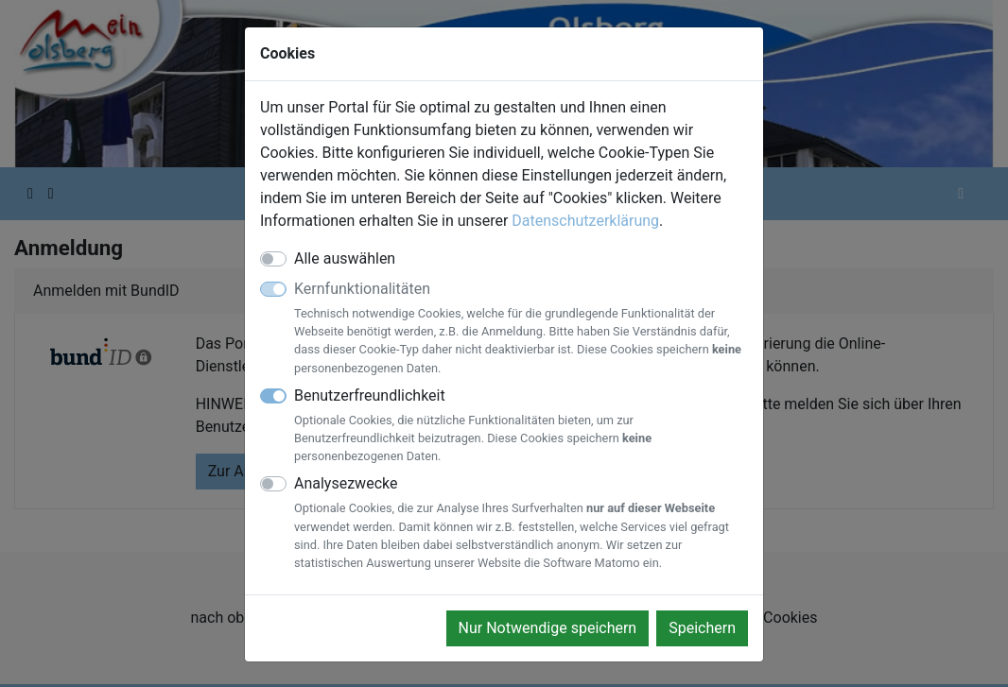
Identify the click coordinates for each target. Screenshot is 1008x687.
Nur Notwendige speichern (548, 628)
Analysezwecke (521, 523)
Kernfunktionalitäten (521, 328)
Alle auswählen (344, 258)
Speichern (702, 628)
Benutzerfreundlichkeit (521, 426)
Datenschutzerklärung (585, 221)
